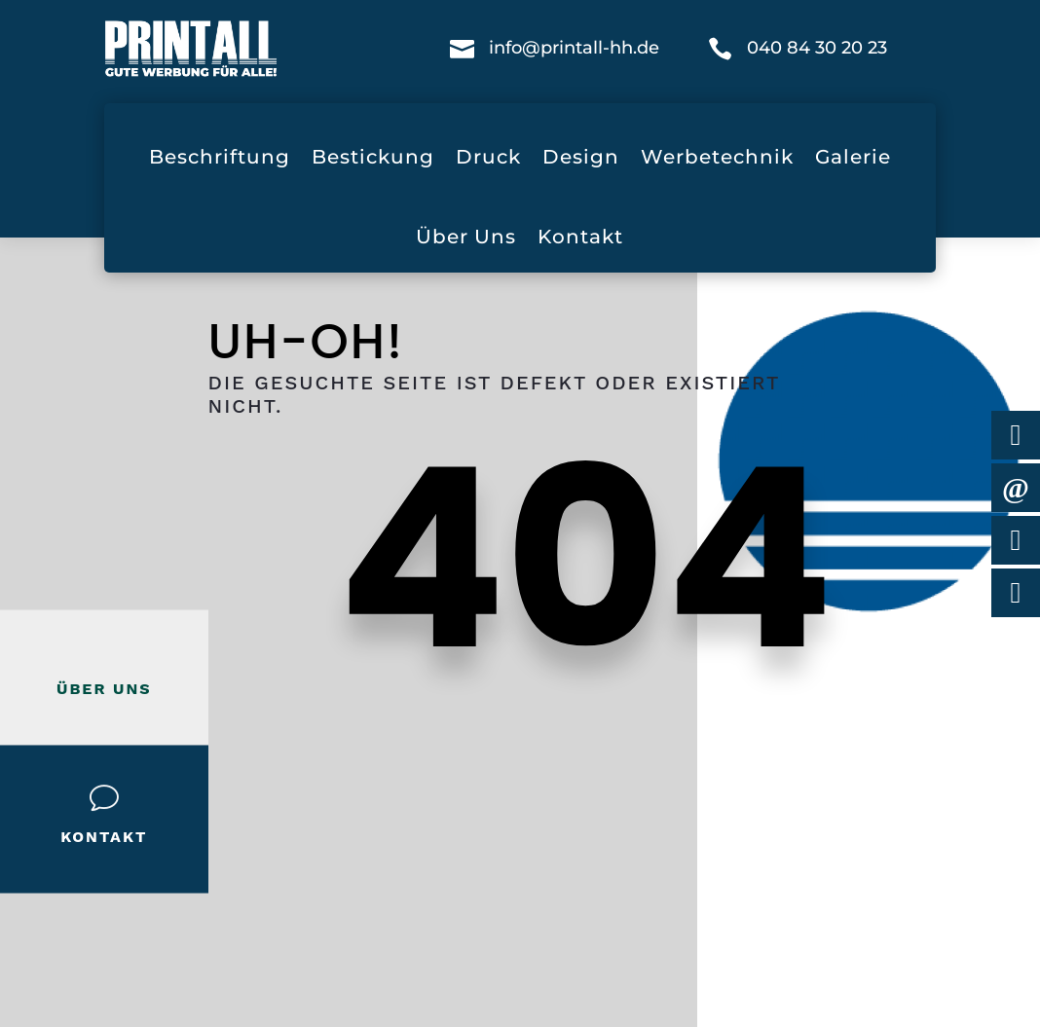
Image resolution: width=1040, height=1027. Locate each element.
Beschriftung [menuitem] (219, 156)
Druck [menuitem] (488, 156)
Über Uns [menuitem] (466, 236)
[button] (43, 984)
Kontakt (103, 835)
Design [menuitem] (580, 156)
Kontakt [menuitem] (580, 236)
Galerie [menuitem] (853, 156)
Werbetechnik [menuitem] (717, 156)
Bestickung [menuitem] (373, 156)
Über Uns (104, 688)
